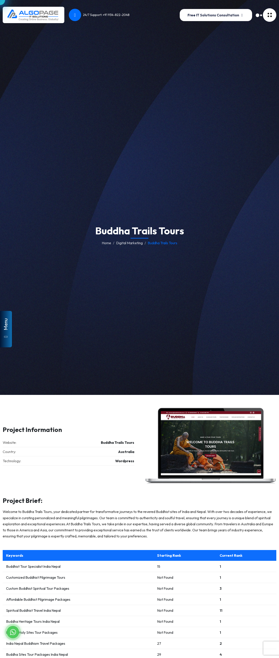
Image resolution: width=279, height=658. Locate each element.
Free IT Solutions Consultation (216, 15)
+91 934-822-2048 (116, 15)
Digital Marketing (129, 243)
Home (106, 243)
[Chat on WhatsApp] (13, 632)
